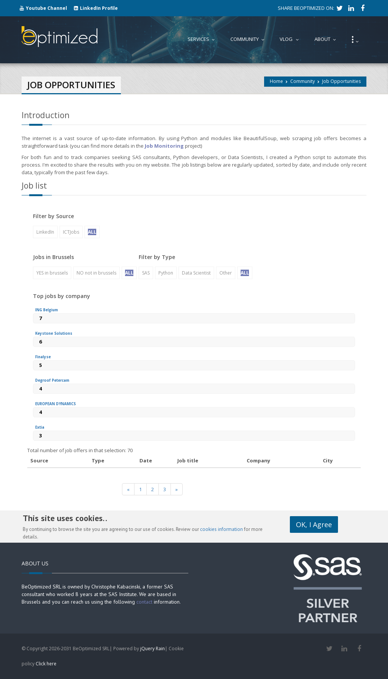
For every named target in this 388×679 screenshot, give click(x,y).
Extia (39, 427)
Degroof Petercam (52, 380)
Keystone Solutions (53, 333)
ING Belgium (46, 310)
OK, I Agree (314, 520)
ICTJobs (71, 232)
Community (302, 81)
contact (144, 601)
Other (225, 273)
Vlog (291, 39)
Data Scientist (196, 273)
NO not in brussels (96, 273)
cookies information (221, 529)
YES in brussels (52, 273)
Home (276, 81)
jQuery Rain (152, 648)
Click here (46, 663)
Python (165, 273)
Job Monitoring (164, 145)
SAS (146, 273)
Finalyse (43, 356)
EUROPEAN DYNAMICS (55, 403)
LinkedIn (45, 232)
